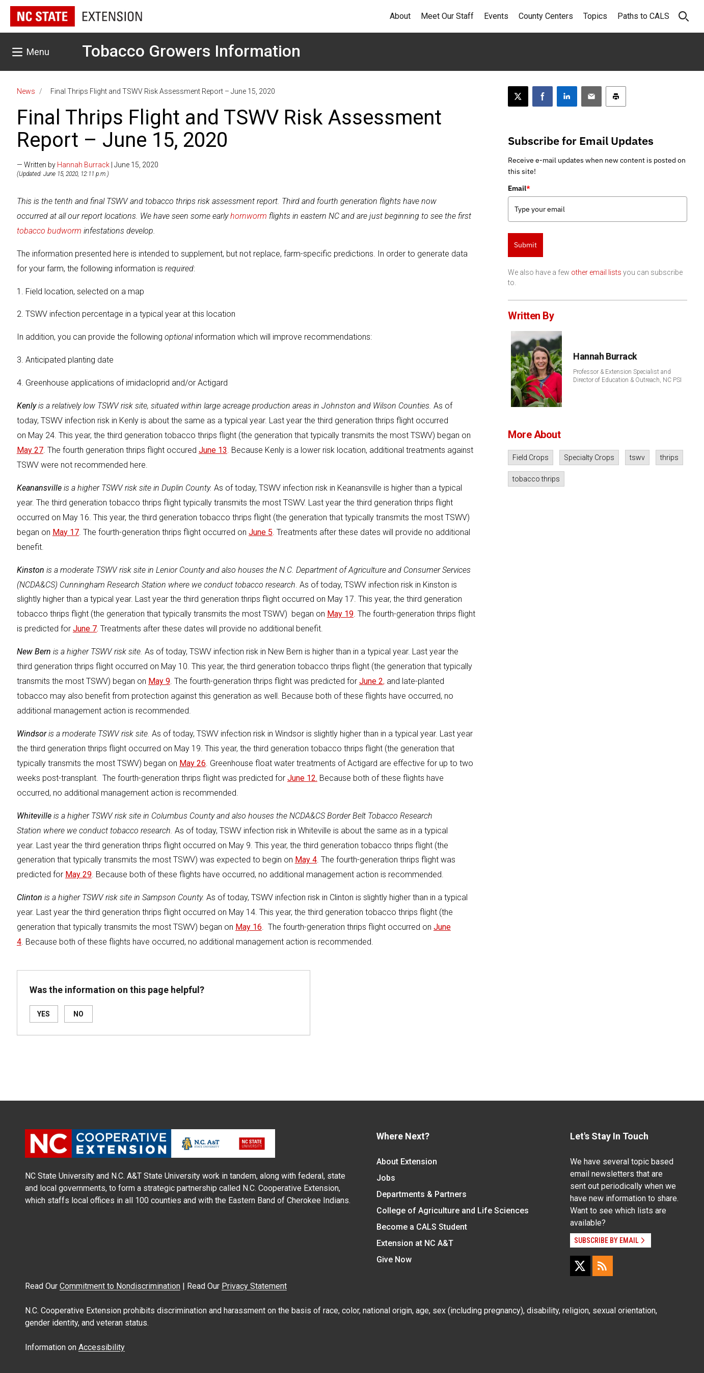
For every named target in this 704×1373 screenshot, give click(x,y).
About (400, 16)
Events (496, 16)
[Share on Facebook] (542, 96)
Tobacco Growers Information (191, 51)
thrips (669, 457)
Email (519, 188)
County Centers (546, 16)
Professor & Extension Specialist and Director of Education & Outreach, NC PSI (627, 376)
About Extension (406, 1161)
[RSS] (602, 1266)
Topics (595, 16)
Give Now (394, 1259)
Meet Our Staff (447, 16)
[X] (580, 1266)
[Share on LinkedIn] (567, 96)
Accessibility (101, 1347)
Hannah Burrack (83, 165)
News (26, 91)
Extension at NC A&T (414, 1243)
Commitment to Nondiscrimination (120, 1286)
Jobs (385, 1178)
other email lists (596, 272)
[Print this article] (616, 96)
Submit (525, 244)
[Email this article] (591, 96)
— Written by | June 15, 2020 (87, 165)
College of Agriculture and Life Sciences (452, 1210)
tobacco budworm (49, 231)
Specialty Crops (589, 457)
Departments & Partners (421, 1194)
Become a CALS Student (421, 1227)
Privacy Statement (254, 1286)
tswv (637, 457)
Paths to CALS (643, 16)
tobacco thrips (536, 479)
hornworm (248, 216)
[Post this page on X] (518, 96)
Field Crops (530, 457)
